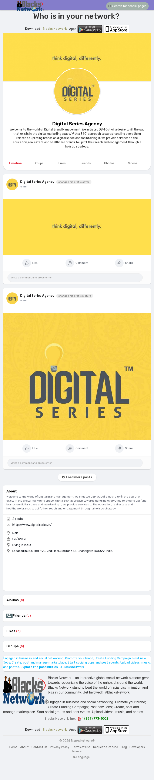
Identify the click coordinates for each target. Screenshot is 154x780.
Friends (19, 615)
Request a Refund (105, 747)
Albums (12, 600)
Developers (137, 747)
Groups (12, 646)
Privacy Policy (59, 747)
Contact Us (39, 747)
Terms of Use (81, 747)
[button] (127, 6)
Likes (10, 631)
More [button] (77, 751)
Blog (124, 747)
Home (13, 747)
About (24, 747)
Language (81, 757)
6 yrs (23, 186)
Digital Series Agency (77, 124)
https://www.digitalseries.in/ (32, 525)
